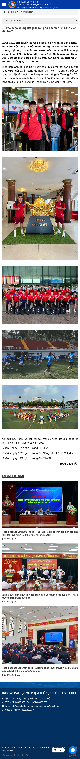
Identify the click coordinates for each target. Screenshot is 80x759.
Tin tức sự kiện (26, 12)
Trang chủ (10, 12)
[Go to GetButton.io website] (73, 756)
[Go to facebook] (73, 750)
